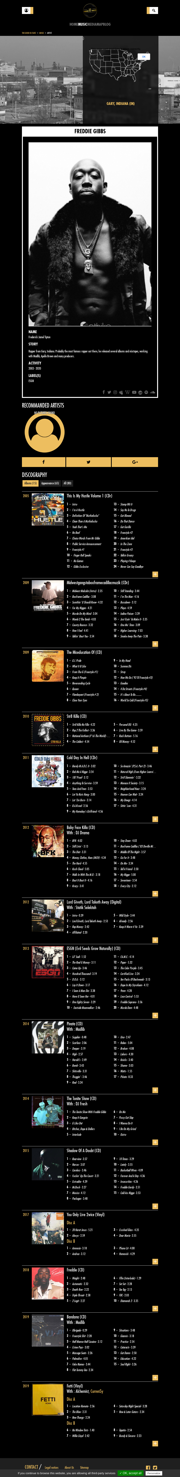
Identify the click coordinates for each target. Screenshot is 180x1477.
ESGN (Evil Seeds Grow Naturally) (90, 948)
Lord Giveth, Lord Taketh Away (88, 902)
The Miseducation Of (81, 652)
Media (91, 24)
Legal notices (51, 1467)
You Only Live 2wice (81, 1214)
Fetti (70, 1386)
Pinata (71, 1024)
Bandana (73, 1317)
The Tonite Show (78, 1098)
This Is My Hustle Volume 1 (86, 496)
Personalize (153, 1473)
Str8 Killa (73, 716)
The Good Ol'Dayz (29, 33)
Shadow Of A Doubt (81, 1150)
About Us (69, 1467)
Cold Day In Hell (78, 757)
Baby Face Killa (78, 827)
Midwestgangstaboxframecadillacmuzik (94, 582)
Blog (107, 24)
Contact (31, 1467)
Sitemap (84, 1467)
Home (74, 24)
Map (99, 24)
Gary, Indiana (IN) (121, 104)
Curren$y (97, 1391)
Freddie (72, 1270)
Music (82, 24)
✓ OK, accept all (130, 1473)
